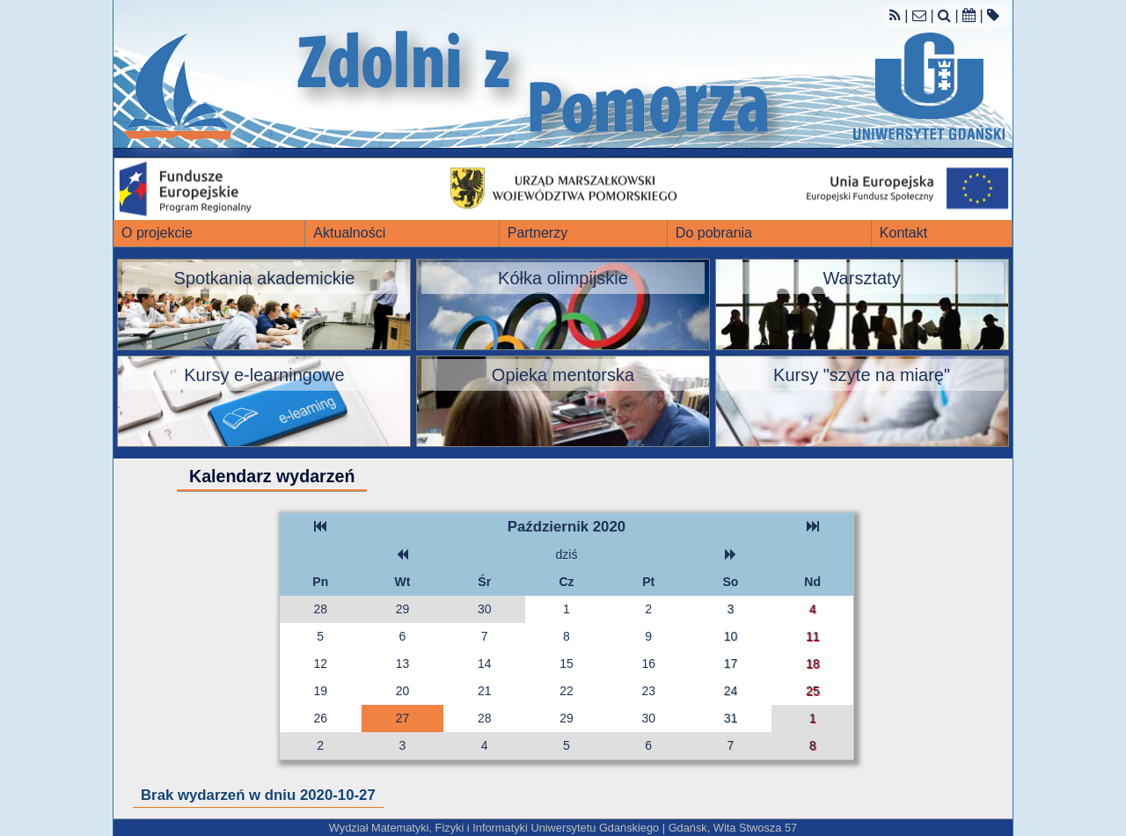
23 (648, 691)
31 (731, 718)
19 (320, 691)
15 (566, 663)
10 (731, 636)
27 (403, 718)
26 (320, 718)
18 (813, 663)
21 (485, 691)
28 (320, 609)
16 (648, 663)
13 (403, 663)
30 (485, 609)
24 (731, 691)
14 (485, 663)
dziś (567, 554)
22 (566, 691)
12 (320, 663)
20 (403, 691)
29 (403, 609)
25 (813, 691)
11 (813, 636)
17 (731, 663)
